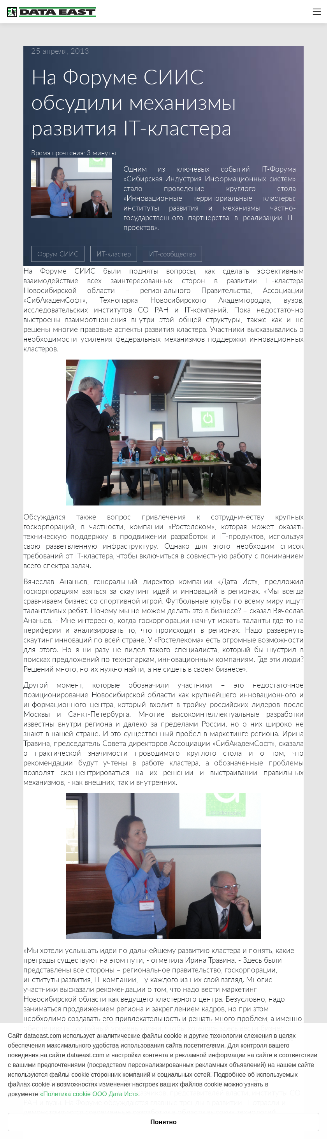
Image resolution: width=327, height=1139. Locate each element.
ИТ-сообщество (172, 254)
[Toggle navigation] (317, 11)
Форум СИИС (57, 254)
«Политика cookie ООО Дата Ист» (89, 1094)
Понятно (163, 1122)
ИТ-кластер (114, 254)
